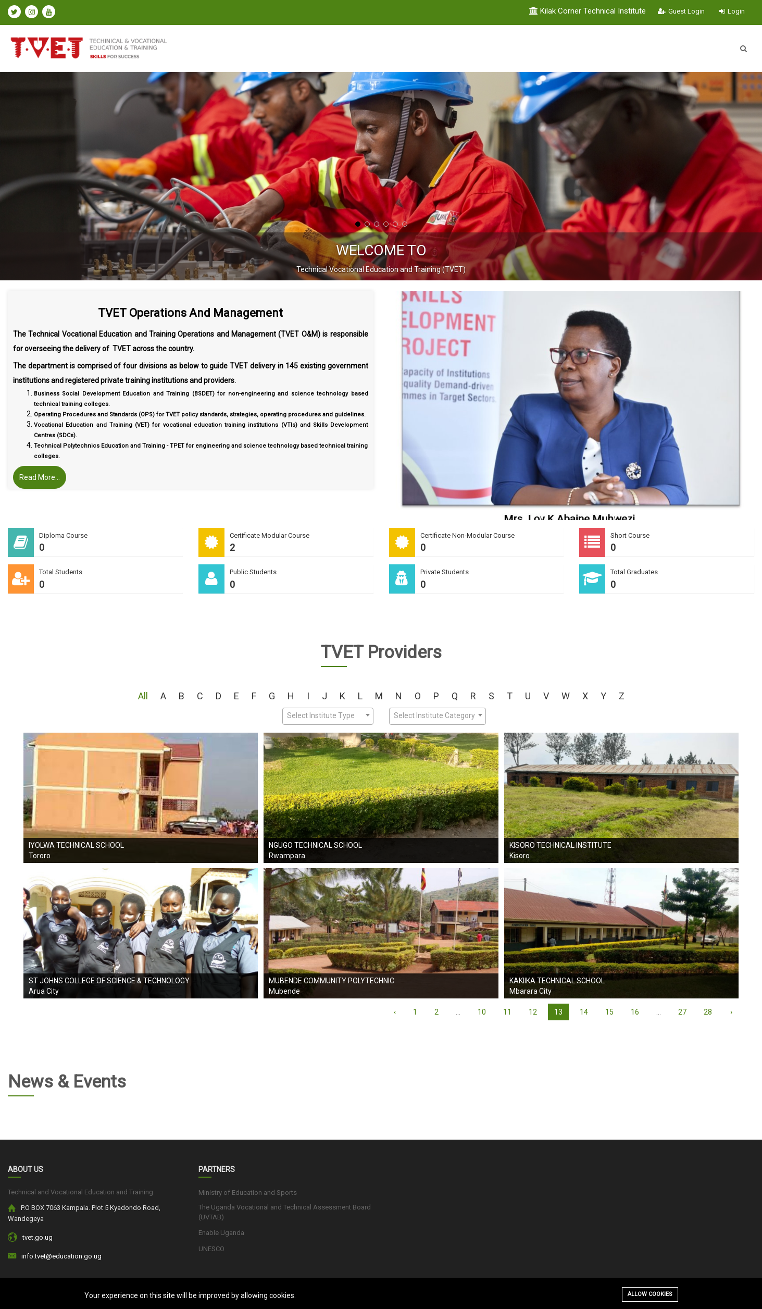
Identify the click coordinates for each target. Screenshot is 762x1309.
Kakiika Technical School (557, 981)
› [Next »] (731, 1012)
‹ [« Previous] (395, 1012)
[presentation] (34, 176)
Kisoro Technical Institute (560, 845)
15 (609, 1012)
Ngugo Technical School (315, 845)
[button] (357, 224)
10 (482, 1012)
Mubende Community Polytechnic (331, 981)
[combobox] (327, 716)
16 (635, 1012)
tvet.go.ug (37, 1237)
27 (682, 1012)
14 (584, 1012)
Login (732, 11)
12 (533, 1012)
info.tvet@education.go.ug (61, 1256)
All (143, 695)
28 (708, 1012)
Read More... (39, 477)
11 (507, 1012)
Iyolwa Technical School (76, 845)
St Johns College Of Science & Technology (109, 981)
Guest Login (681, 11)
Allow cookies (650, 1294)
